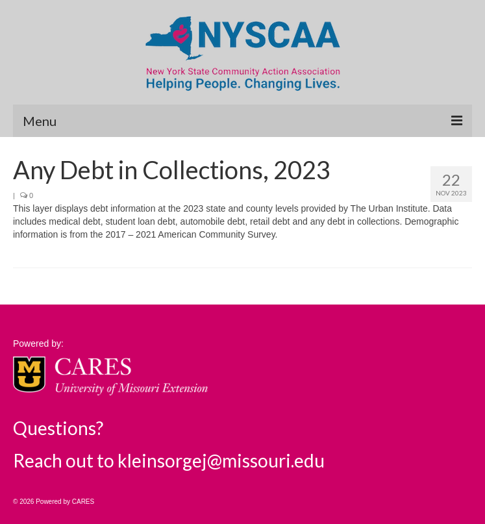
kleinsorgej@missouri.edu (221, 460)
